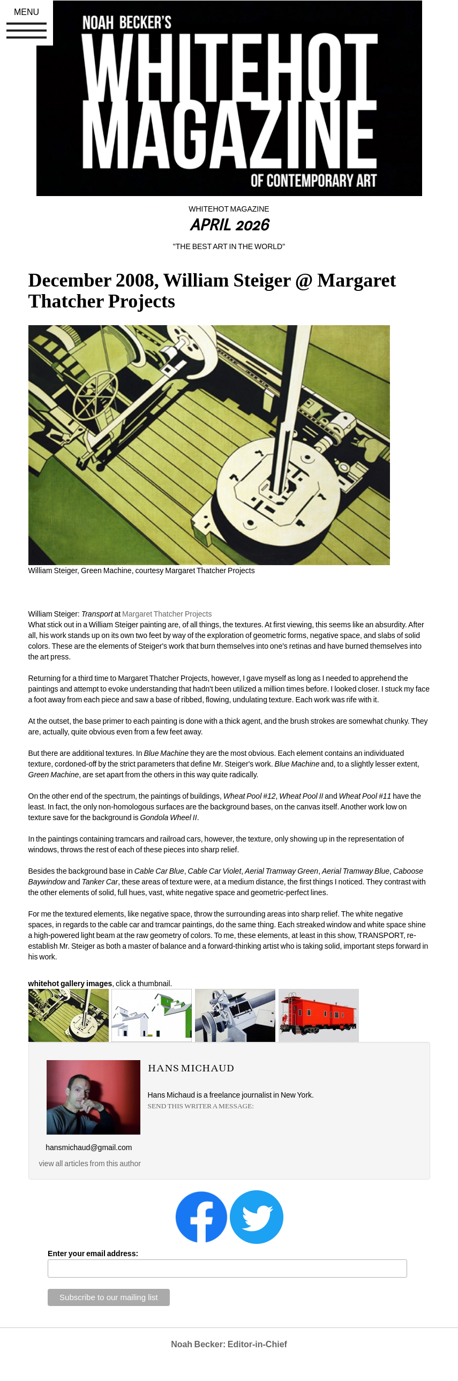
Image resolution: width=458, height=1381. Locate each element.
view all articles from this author (90, 1163)
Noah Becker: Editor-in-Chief (229, 1344)
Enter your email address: (93, 1253)
